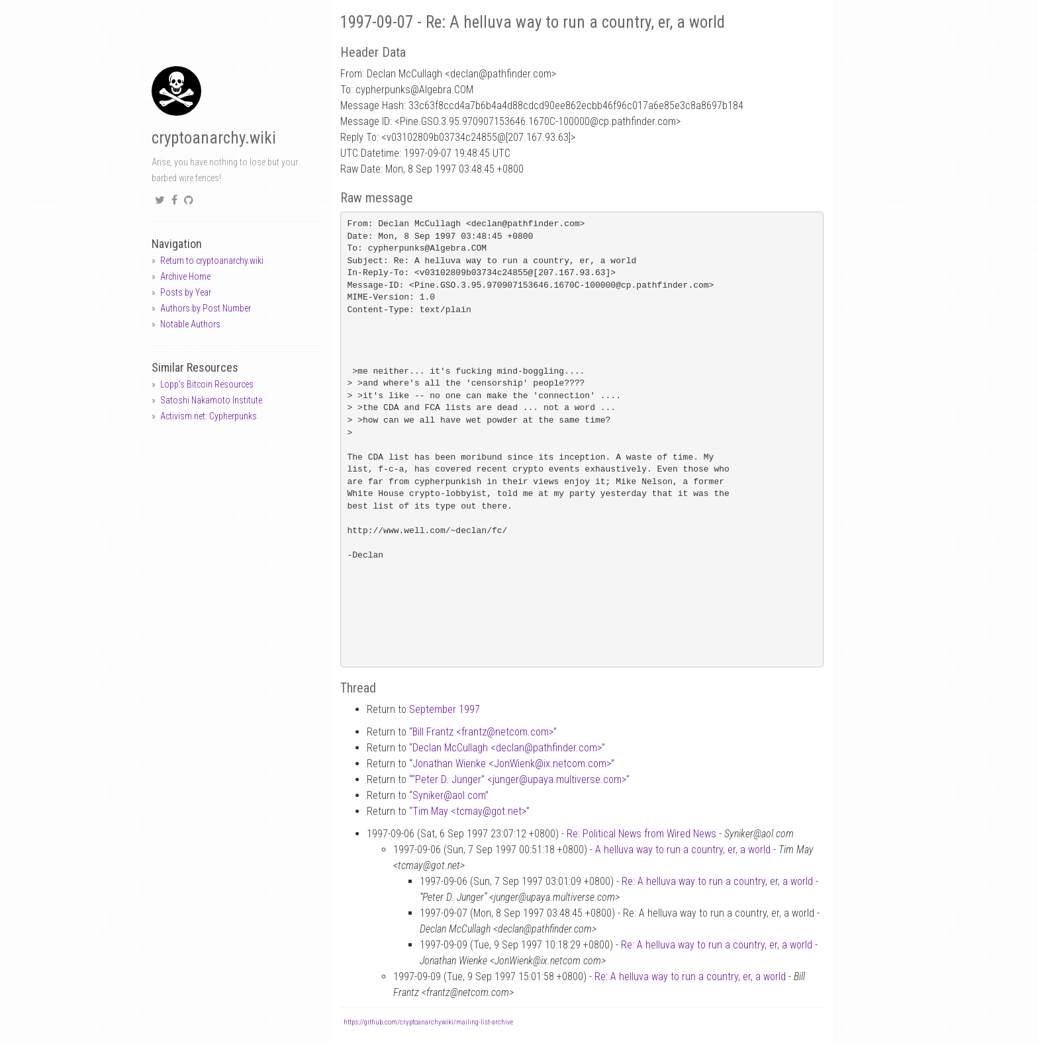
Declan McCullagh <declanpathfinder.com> (507, 747)
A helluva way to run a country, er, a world (683, 849)
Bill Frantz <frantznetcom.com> (482, 732)
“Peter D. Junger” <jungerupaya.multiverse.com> (519, 779)
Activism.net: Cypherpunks (208, 416)
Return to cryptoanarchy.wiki (211, 260)
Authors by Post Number (205, 308)
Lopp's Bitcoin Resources (207, 384)
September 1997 (444, 709)
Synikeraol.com (448, 795)
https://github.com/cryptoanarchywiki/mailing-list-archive (428, 1022)
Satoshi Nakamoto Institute (211, 400)
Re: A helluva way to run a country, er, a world (717, 881)
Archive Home (185, 276)
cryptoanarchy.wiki (214, 137)
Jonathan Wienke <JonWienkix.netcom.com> (511, 763)
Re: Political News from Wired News (641, 833)
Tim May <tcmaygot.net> (469, 811)
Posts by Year (185, 292)
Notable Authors (190, 324)
